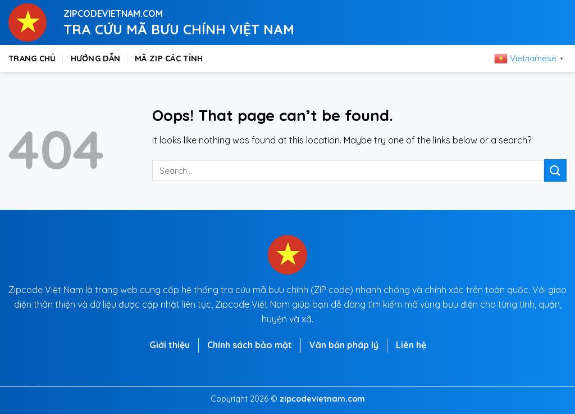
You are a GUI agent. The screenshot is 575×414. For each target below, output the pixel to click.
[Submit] (555, 170)
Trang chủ (32, 58)
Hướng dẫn (96, 58)
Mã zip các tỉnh (169, 58)
